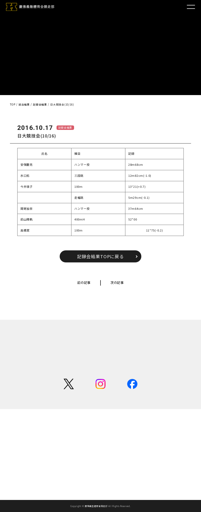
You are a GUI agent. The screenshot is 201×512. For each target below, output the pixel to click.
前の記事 (84, 282)
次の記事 (117, 282)
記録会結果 (65, 127)
